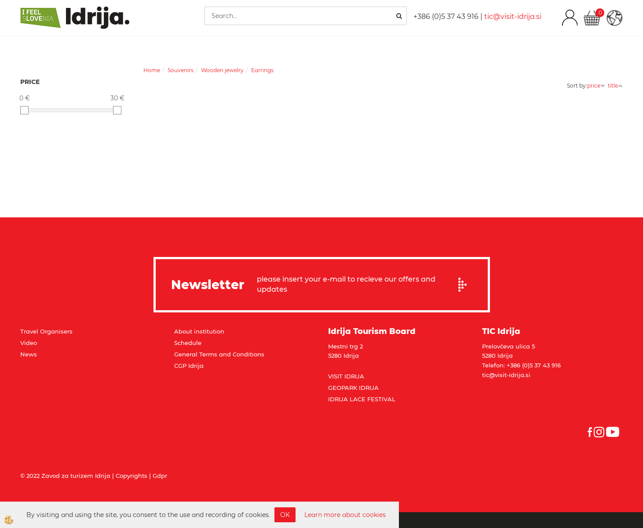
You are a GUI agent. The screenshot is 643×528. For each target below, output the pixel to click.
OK (285, 515)
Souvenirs (181, 70)
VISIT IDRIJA (346, 376)
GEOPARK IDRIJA (353, 387)
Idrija (196, 365)
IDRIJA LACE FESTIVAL (361, 399)
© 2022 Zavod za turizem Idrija (65, 475)
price (596, 85)
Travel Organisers (46, 331)
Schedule (187, 342)
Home (151, 70)
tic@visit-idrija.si (512, 16)
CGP (181, 365)
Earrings (262, 70)
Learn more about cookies (345, 515)
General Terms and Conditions (219, 354)
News (28, 354)
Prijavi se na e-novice (465, 285)
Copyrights (131, 475)
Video (28, 342)
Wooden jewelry (222, 70)
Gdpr (160, 475)
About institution (199, 331)
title (615, 85)
